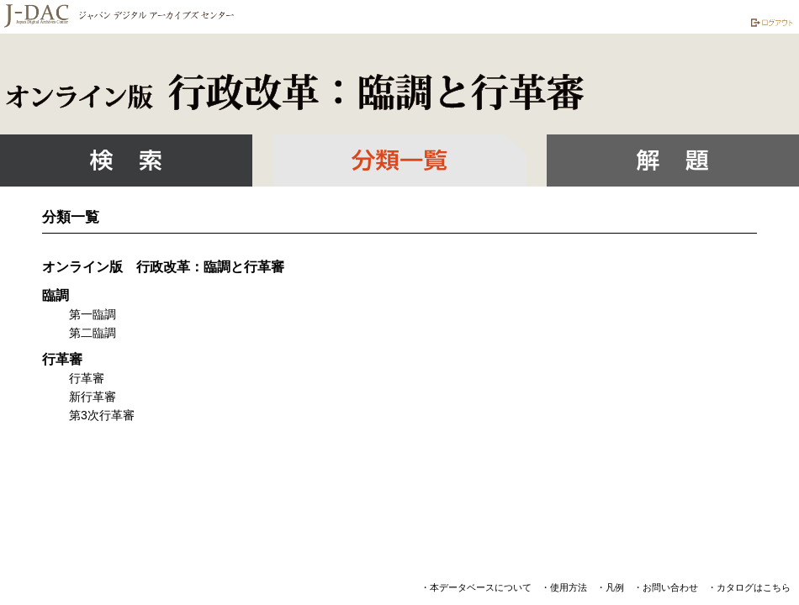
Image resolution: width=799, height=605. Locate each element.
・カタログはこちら (749, 587)
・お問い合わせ (665, 587)
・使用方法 (564, 587)
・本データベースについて (476, 587)
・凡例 (610, 587)
